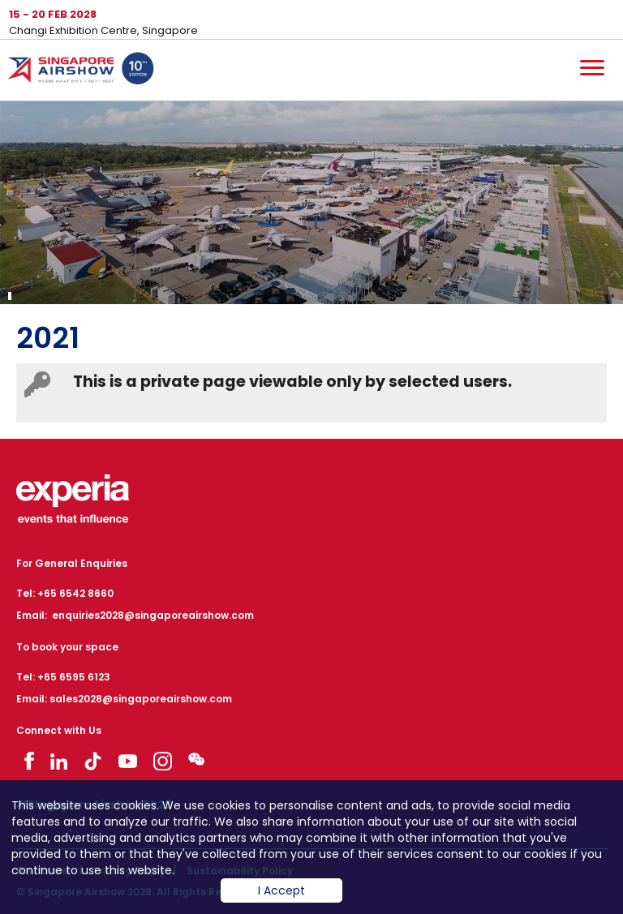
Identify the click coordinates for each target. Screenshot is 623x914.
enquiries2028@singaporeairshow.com (153, 615)
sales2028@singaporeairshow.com (140, 699)
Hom (81, 71)
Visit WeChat (196, 759)
